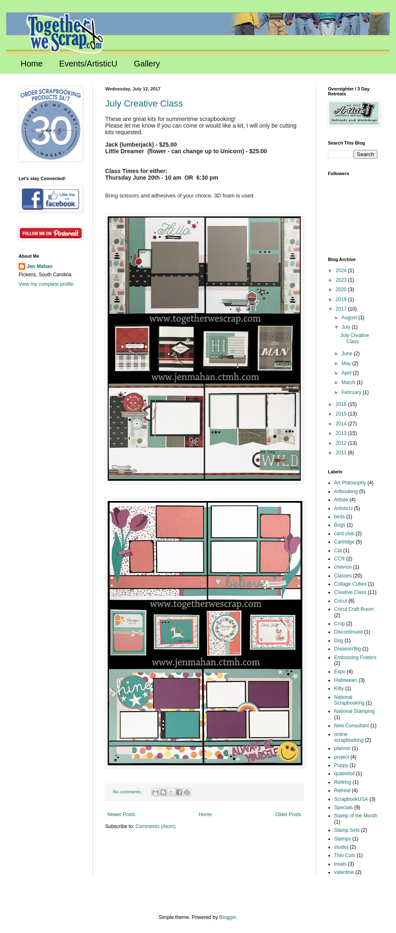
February (352, 392)
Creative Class (350, 592)
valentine (344, 872)
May (347, 363)
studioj (341, 847)
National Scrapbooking (349, 700)
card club (344, 534)
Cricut (340, 601)
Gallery (147, 63)
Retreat (342, 790)
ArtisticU (343, 508)
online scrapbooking (348, 737)
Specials (343, 807)
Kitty (339, 688)
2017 (342, 309)
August (350, 317)
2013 (342, 433)
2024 (342, 270)
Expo (339, 671)
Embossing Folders (355, 657)
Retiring (342, 782)
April (347, 373)
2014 (342, 424)
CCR (339, 559)
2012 (342, 443)
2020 (342, 289)
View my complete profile (46, 284)
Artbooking (346, 491)
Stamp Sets (347, 830)
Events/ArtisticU (88, 63)
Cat (338, 550)
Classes (343, 576)
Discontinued (348, 632)
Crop (339, 624)
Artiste (341, 500)
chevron (343, 567)
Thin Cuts (344, 855)
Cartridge (344, 542)
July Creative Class (144, 103)
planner (342, 748)
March (349, 382)
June (348, 353)
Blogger (227, 917)
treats (340, 864)
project (341, 757)
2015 (342, 414)
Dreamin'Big (347, 649)
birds (339, 517)
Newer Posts (121, 814)
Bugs (339, 525)
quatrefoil (344, 773)
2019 (342, 299)
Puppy (341, 765)
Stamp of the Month (355, 816)
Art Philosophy (350, 483)
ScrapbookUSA (351, 799)
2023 (342, 280)
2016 (342, 404)
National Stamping (354, 711)
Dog (338, 640)
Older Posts (288, 814)
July (347, 327)
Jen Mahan (39, 266)
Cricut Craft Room (354, 609)
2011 (342, 453)
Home (31, 63)
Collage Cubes (350, 584)
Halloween (345, 680)
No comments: (128, 791)
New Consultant (351, 726)
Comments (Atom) (155, 826)
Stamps (342, 839)
